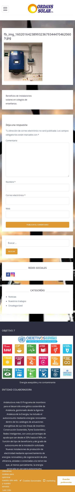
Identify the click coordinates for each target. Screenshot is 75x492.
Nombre (11, 181)
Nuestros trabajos (17, 301)
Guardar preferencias (66, 480)
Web (8, 208)
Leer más (6, 490)
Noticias (12, 296)
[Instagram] (13, 274)
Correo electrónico (15, 195)
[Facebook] (8, 274)
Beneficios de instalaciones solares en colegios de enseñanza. (19, 99)
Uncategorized (15, 305)
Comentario (11, 140)
